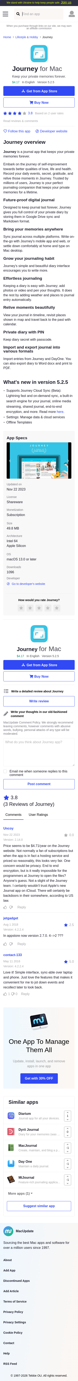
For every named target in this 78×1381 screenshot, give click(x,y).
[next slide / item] (68, 460)
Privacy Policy (13, 1312)
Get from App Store (39, 91)
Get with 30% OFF (39, 1078)
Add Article (11, 1291)
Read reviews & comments (20, 121)
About (7, 1260)
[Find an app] (18, 14)
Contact (8, 1343)
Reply (21, 907)
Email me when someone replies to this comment (38, 773)
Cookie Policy (12, 1333)
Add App (9, 1270)
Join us (66, 2)
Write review (39, 701)
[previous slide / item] (9, 460)
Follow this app (16, 131)
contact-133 (12, 955)
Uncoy (8, 828)
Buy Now (39, 102)
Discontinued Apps (16, 1281)
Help (6, 1353)
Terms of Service (15, 1301)
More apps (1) (19, 1193)
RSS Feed (10, 1364)
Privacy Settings (14, 1322)
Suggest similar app (39, 1206)
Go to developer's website (26, 584)
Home (7, 37)
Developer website (51, 131)
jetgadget (10, 918)
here (60, 412)
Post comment (38, 784)
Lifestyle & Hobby (26, 37)
